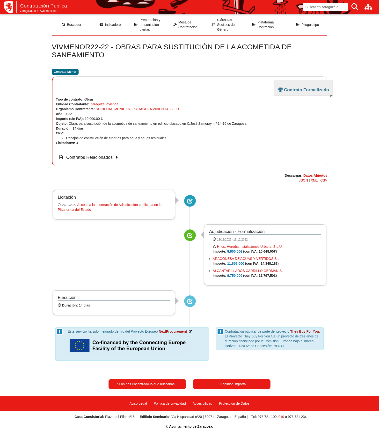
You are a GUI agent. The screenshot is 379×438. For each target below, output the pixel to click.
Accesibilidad (202, 403)
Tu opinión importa (232, 384)
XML (314, 180)
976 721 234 (297, 417)
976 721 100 (267, 417)
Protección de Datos (234, 403)
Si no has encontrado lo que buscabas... (147, 384)
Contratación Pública (43, 5)
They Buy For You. (305, 331)
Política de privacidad (170, 403)
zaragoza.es (28, 11)
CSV (323, 180)
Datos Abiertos (315, 175)
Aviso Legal (138, 403)
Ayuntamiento (49, 11)
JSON (303, 180)
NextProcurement (173, 331)
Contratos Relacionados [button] (89, 157)
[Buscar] (354, 7)
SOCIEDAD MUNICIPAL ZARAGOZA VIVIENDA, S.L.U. (138, 109)
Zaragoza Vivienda (104, 104)
